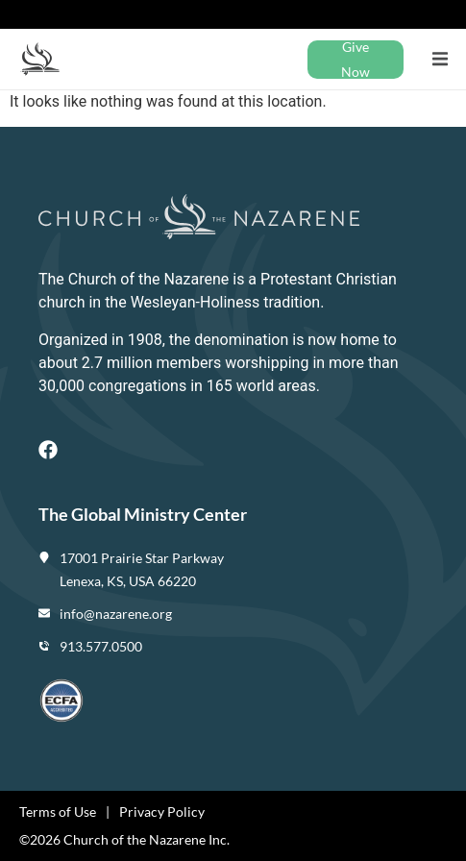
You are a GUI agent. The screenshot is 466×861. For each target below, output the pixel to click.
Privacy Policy (162, 811)
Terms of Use (57, 811)
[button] (439, 59)
